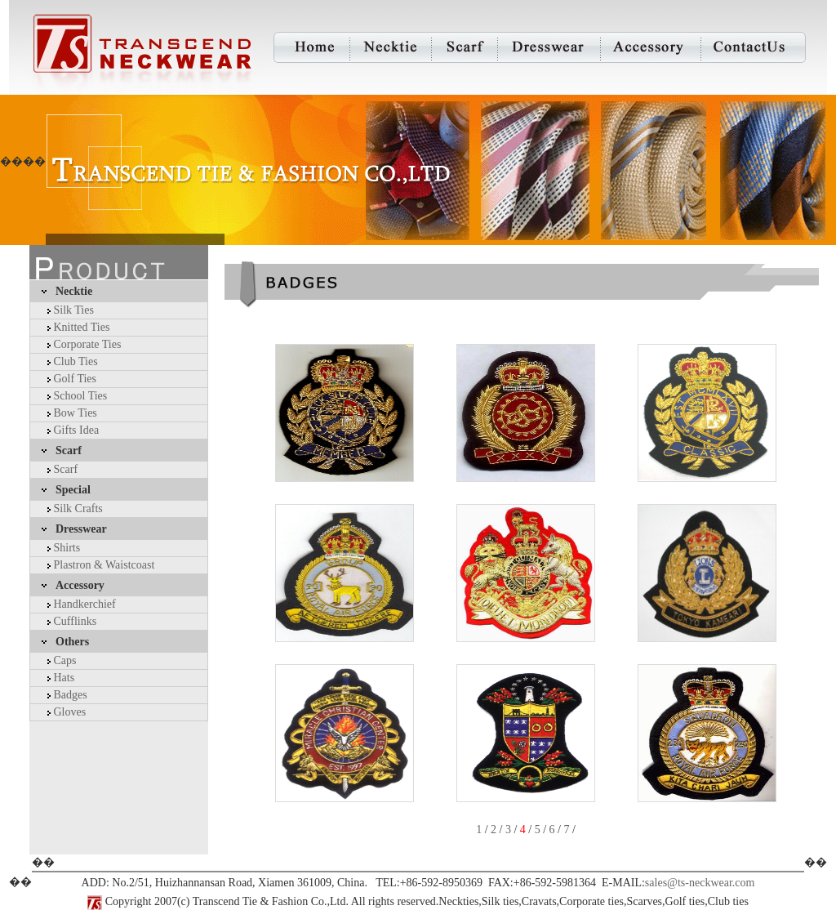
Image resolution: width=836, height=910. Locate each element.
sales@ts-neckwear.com (700, 883)
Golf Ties (75, 378)
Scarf (66, 469)
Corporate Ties (88, 344)
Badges (70, 695)
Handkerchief (85, 604)
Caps (65, 660)
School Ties (81, 396)
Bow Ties (75, 413)
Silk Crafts (78, 508)
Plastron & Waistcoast (104, 565)
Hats (64, 677)
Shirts (67, 548)
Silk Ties (74, 310)
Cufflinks (75, 621)
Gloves (70, 712)
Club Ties (76, 361)
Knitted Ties (82, 327)
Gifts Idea (77, 430)
